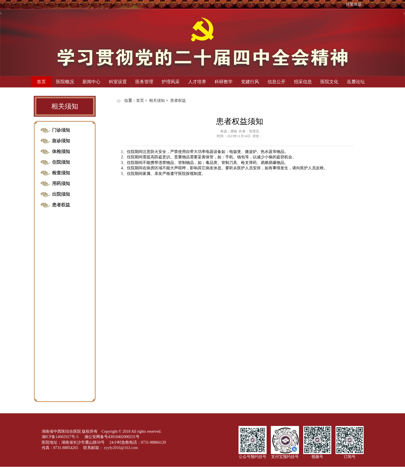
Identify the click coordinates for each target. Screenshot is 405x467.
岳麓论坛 (356, 81)
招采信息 (303, 81)
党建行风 (250, 81)
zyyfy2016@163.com (121, 448)
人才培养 (197, 81)
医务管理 (144, 81)
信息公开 (276, 81)
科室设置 (118, 81)
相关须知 (157, 100)
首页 (41, 81)
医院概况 (65, 81)
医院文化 (329, 81)
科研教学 (224, 81)
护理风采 (171, 81)
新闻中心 (91, 81)
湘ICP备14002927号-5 (61, 437)
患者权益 (178, 100)
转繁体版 (354, 4)
